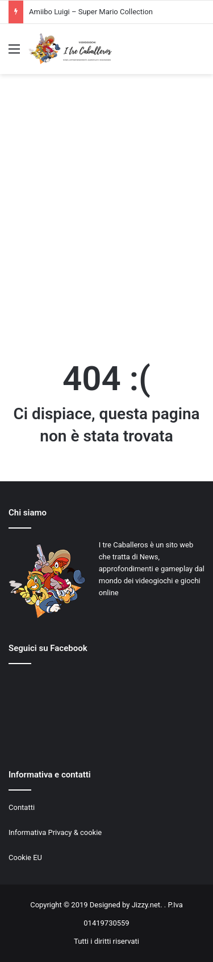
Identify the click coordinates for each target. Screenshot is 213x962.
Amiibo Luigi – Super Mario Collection (91, 11)
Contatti (22, 807)
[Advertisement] (106, 216)
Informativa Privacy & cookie (55, 832)
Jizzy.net (146, 904)
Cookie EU (25, 857)
